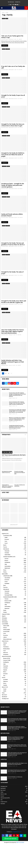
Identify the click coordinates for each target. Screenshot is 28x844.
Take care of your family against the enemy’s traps (12, 37)
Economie (7, 579)
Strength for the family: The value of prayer (12, 273)
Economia (5, 635)
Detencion (5, 681)
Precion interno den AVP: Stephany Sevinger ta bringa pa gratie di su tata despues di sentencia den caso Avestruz (17, 394)
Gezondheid (7, 577)
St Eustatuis (4, 618)
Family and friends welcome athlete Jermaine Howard (12, 215)
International (6, 548)
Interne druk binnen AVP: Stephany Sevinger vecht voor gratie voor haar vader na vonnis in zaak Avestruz (17, 403)
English (3, 18)
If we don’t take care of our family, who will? (13, 67)
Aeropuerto (5, 654)
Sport (4, 585)
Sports (4, 545)
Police (4, 570)
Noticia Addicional (7, 639)
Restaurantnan (6, 648)
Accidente (5, 679)
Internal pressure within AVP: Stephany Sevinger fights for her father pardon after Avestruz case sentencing (17, 411)
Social (7, 18)
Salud (4, 625)
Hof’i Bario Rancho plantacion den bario (14, 455)
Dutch (3, 573)
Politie (4, 610)
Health (6, 537)
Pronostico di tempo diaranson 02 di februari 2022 (19, 473)
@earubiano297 (14, 524)
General (5, 643)
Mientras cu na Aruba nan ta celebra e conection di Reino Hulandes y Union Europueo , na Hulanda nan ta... (17, 419)
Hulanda (5, 669)
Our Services (11, 2)
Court (6, 541)
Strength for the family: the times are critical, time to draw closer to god (12, 125)
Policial (5, 627)
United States (7, 554)
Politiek (5, 612)
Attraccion (5, 652)
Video (3, 692)
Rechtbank (7, 583)
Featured (4, 614)
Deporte (3, 616)
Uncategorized (5, 698)
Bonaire (6, 560)
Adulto (4, 691)
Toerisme (5, 587)
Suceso (3, 677)
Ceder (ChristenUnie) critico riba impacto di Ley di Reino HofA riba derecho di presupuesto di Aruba (17, 754)
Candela (5, 685)
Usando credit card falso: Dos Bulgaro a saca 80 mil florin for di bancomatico (17, 763)
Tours (4, 650)
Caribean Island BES (7, 556)
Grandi (4, 689)
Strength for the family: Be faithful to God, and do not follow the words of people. (12, 154)
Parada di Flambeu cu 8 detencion (15, 777)
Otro (4, 675)
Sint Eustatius (7, 566)
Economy (7, 539)
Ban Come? (4, 694)
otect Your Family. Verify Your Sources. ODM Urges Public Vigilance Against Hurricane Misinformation (12, 331)
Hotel (4, 644)
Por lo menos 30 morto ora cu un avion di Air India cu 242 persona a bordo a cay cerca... (17, 770)
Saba (6, 564)
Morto (3, 687)
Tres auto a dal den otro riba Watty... (19, 485)
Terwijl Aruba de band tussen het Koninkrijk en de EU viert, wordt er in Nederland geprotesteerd (17, 427)
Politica (5, 629)
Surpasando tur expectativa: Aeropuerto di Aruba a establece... (7, 486)
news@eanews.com (16, 831)
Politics (5, 572)
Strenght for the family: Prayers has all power (13, 96)
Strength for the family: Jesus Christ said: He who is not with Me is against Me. (13, 302)
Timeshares (6, 646)
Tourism (5, 547)
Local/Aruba (4, 106)
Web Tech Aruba (20, 842)
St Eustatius (4, 620)
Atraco (4, 683)
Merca (4, 671)
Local (3, 623)
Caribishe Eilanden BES (8, 596)
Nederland (7, 608)
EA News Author (5, 39)
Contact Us (17, 2)
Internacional (5, 656)
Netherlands (7, 568)
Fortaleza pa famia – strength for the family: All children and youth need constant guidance (12, 185)
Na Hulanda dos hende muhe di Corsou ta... (7, 472)
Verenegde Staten (8, 595)
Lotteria (5, 637)
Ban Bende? (4, 696)
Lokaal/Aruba (6, 575)
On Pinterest (5, 500)
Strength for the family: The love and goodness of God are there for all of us (13, 244)
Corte (4, 633)
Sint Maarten (8, 312)
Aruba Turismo (5, 641)
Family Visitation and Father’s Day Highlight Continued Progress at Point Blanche (12, 362)
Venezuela (7, 550)
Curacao (6, 558)
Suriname (5, 673)
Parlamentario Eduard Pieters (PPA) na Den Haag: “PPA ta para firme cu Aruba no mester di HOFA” (17, 746)
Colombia (7, 552)
